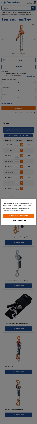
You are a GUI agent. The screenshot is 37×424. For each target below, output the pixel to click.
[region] (18, 212)
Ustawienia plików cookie (18, 220)
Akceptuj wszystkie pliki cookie (18, 215)
